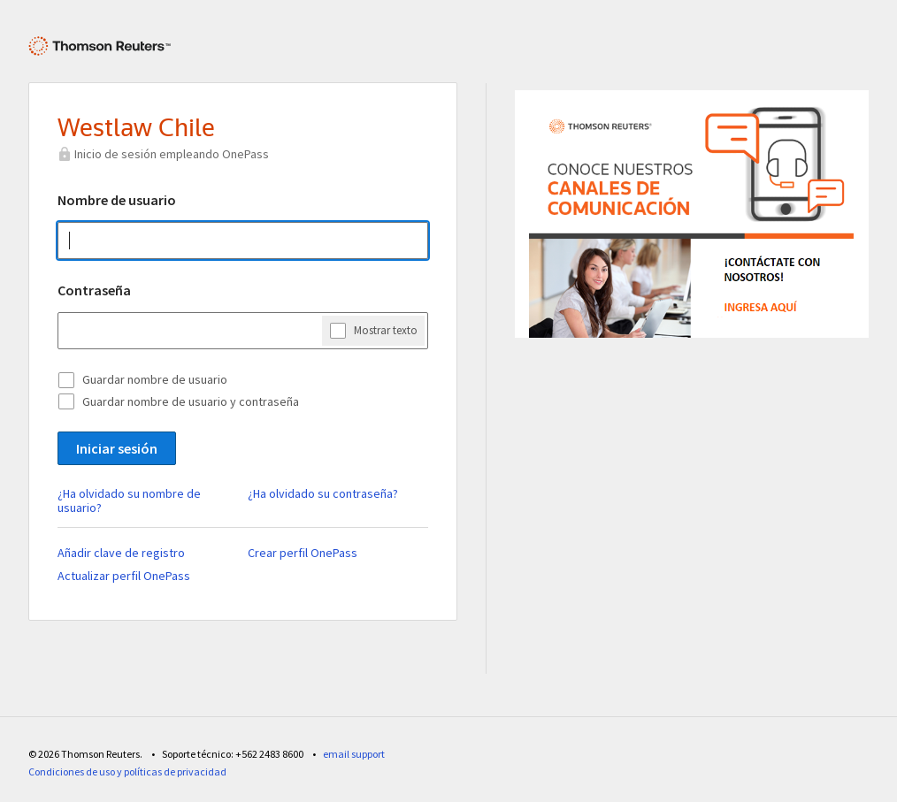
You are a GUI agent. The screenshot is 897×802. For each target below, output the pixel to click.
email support (354, 753)
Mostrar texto (386, 330)
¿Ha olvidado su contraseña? (323, 493)
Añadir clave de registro (121, 553)
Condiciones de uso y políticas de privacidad (127, 771)
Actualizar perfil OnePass (124, 576)
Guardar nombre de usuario (154, 379)
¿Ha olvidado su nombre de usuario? (129, 500)
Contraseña (94, 290)
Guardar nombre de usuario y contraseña (190, 401)
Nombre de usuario (117, 200)
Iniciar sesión (116, 448)
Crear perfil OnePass (302, 553)
